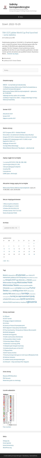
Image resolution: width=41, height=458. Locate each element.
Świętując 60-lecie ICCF (9, 143)
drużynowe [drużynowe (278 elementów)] (20, 275)
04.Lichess (6, 323)
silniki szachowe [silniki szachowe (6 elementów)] (30, 290)
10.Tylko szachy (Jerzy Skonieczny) (13, 337)
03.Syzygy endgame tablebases (12, 321)
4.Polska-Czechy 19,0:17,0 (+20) (12, 210)
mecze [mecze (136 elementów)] (29, 280)
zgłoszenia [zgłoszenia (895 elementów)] (31, 301)
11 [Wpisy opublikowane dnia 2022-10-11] (9, 249)
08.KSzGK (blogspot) (9, 332)
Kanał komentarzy (8, 445)
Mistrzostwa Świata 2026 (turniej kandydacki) (16, 188)
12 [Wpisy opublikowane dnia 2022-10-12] (14, 249)
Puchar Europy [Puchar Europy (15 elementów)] (25, 288)
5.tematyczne (7, 171)
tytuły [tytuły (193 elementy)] (32, 296)
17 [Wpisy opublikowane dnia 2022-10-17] (4, 251)
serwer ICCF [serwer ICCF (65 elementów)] (23, 291)
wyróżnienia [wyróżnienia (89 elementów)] (30, 299)
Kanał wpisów (7, 443)
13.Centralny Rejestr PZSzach (11, 341)
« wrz (4, 261)
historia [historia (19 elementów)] (31, 275)
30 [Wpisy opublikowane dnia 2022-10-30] (34, 254)
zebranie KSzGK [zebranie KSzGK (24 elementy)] (7, 302)
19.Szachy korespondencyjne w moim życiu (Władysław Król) (20, 355)
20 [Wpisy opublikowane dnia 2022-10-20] (19, 251)
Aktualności (7, 58)
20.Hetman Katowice (9, 357)
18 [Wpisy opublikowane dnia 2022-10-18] (9, 251)
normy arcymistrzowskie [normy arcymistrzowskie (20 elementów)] (25, 285)
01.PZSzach (6, 316)
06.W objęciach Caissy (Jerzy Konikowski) (15, 328)
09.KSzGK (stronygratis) (10, 334)
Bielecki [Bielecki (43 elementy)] (5, 275)
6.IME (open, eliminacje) (10, 173)
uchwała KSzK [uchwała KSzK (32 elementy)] (7, 299)
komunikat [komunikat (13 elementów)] (29, 277)
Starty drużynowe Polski (10, 213)
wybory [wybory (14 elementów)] (18, 299)
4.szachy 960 (6, 169)
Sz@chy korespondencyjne (19, 5)
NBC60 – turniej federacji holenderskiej (14, 85)
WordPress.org (7, 447)
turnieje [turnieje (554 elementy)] (25, 293)
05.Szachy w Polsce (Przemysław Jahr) (14, 325)
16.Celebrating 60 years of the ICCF (13, 348)
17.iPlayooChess (7, 350)
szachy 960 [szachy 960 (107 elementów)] (7, 293)
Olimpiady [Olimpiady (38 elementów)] (6, 288)
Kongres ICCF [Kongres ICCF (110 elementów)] (11, 280)
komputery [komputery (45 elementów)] (23, 277)
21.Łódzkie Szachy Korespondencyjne (14, 359)
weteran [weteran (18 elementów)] (13, 299)
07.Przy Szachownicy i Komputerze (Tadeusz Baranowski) (19, 330)
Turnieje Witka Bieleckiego (10, 146)
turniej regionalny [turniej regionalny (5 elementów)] (6, 296)
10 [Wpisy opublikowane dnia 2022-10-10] (4, 249)
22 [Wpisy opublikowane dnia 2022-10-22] (29, 251)
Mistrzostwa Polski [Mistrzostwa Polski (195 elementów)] (24, 282)
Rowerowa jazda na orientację (11, 380)
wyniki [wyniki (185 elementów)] (22, 299)
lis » (8, 261)
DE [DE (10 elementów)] (15, 275)
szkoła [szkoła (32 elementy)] (13, 294)
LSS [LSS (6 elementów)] (25, 280)
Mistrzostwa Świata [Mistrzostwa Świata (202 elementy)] (11, 285)
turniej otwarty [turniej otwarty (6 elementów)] (32, 293)
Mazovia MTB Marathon (10, 376)
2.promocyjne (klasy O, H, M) (11, 164)
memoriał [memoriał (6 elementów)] (34, 280)
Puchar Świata (17, 60)
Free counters (7, 427)
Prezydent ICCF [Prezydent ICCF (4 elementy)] (12, 288)
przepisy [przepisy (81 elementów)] (18, 288)
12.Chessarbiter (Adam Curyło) (12, 339)
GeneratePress (33, 455)
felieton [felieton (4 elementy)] (27, 275)
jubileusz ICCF (8, 60)
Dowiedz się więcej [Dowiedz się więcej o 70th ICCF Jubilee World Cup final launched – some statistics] (12, 54)
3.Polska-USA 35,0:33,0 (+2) (11, 208)
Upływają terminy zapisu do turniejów (14, 95)
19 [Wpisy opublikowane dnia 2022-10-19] (14, 251)
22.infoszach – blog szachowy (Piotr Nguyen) (16, 362)
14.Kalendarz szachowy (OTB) (11, 343)
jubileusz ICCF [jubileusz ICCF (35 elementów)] (15, 277)
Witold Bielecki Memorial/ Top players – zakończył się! (18, 148)
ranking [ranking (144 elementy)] (15, 290)
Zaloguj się (6, 441)
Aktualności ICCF (8, 114)
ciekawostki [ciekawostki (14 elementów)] (11, 275)
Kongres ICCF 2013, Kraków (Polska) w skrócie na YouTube (20, 137)
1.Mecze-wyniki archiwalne (11, 204)
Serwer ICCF (6, 116)
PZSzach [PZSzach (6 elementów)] (10, 290)
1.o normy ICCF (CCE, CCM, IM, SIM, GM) (14, 162)
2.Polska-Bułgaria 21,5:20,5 (11, 206)
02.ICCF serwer (7, 318)
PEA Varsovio (7, 378)
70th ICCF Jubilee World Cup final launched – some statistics (20, 33)
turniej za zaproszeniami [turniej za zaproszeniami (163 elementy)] (20, 296)
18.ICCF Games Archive (9, 353)
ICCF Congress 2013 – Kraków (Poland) (14, 132)
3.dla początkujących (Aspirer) (11, 167)
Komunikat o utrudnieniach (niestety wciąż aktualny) (18, 135)
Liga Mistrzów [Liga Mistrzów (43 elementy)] (20, 280)
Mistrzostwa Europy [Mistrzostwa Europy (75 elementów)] (10, 282)
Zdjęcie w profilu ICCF (9, 118)
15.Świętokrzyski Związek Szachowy (13, 346)
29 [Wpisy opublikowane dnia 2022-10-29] (29, 254)
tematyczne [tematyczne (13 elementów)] (18, 293)
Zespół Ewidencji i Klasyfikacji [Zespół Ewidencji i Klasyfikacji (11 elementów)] (19, 302)
